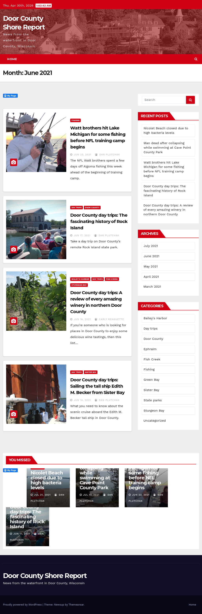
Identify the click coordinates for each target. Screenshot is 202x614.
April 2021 (151, 277)
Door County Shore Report (45, 575)
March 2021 (152, 286)
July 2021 (151, 246)
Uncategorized (154, 420)
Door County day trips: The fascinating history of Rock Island (98, 221)
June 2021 (151, 256)
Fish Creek (112, 279)
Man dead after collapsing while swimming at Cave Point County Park (167, 147)
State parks (153, 400)
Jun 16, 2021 (82, 319)
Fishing (75, 120)
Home (12, 59)
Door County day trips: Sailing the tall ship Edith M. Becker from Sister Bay (97, 386)
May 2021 (151, 266)
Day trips (76, 207)
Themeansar (76, 604)
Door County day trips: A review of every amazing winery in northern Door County (168, 209)
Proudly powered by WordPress (23, 604)
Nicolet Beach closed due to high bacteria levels (47, 480)
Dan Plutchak (107, 154)
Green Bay (152, 380)
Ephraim (150, 349)
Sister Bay (90, 372)
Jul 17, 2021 (91, 494)
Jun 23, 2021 (82, 154)
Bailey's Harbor (80, 279)
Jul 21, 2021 (42, 494)
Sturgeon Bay (79, 285)
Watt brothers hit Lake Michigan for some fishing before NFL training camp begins (145, 472)
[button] (196, 59)
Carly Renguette (109, 319)
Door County (92, 207)
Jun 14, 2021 (82, 400)
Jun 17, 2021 (82, 235)
